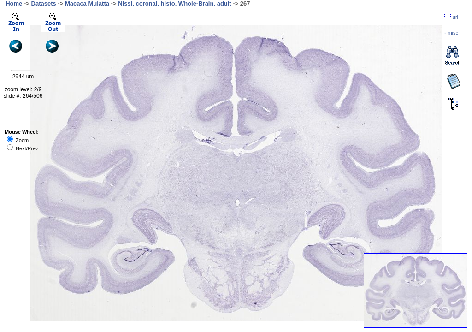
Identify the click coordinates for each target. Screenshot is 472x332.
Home (14, 3)
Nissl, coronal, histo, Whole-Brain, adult (174, 3)
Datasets (43, 3)
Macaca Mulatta (87, 3)
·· (450, 33)
